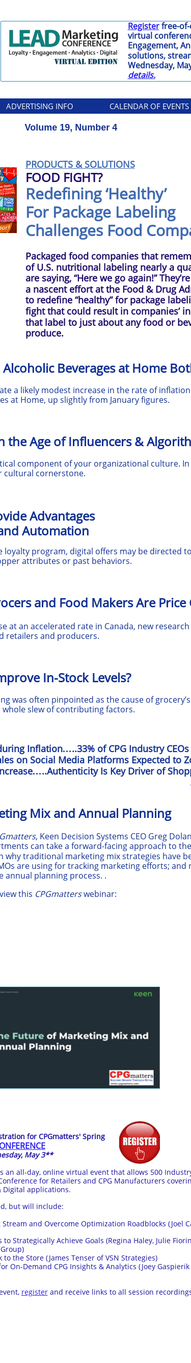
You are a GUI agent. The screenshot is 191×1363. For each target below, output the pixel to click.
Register (143, 26)
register (34, 1292)
